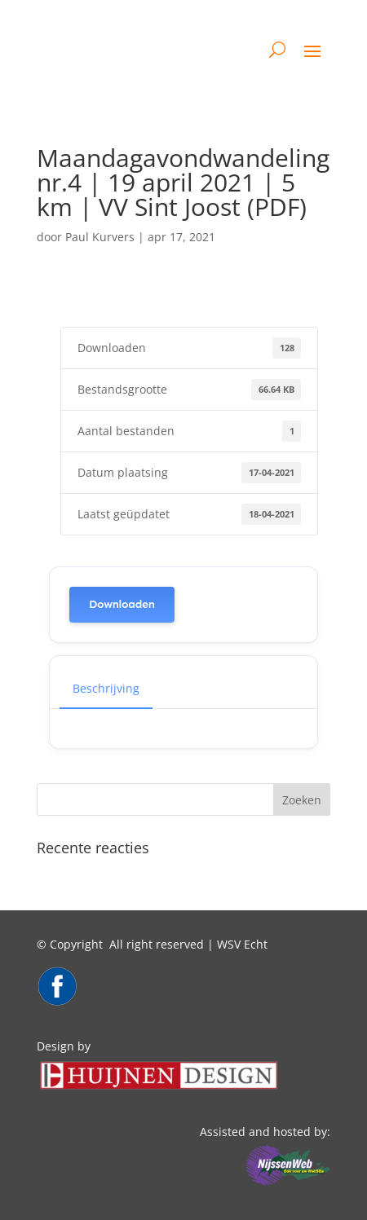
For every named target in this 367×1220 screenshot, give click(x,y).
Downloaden (122, 604)
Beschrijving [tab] (106, 688)
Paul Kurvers (100, 236)
